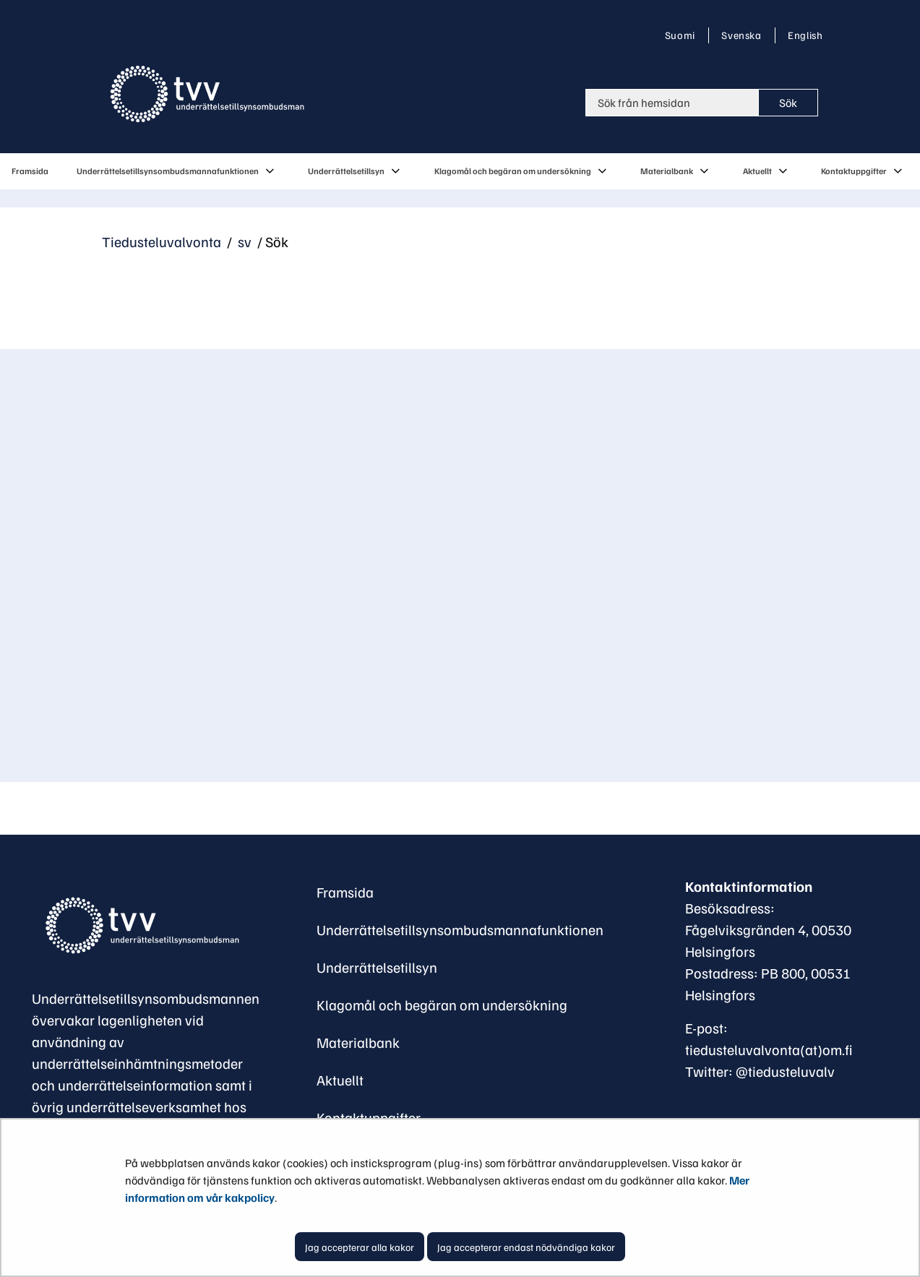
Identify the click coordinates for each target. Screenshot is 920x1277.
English (804, 34)
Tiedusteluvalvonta (161, 241)
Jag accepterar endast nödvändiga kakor (526, 1247)
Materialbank (358, 1042)
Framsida (345, 891)
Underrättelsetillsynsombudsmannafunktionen (460, 929)
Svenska (744, 34)
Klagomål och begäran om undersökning (442, 1004)
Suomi (683, 34)
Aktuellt (340, 1079)
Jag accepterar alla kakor (359, 1247)
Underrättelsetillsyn (377, 967)
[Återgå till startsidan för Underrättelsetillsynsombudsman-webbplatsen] (140, 925)
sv (243, 241)
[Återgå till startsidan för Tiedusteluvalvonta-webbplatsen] (210, 94)
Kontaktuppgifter (369, 1117)
